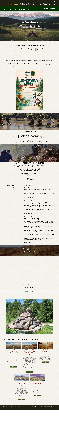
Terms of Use (51, 408)
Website (14, 366)
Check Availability (49, 8)
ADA (55, 408)
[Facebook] (55, 1)
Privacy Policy (46, 408)
